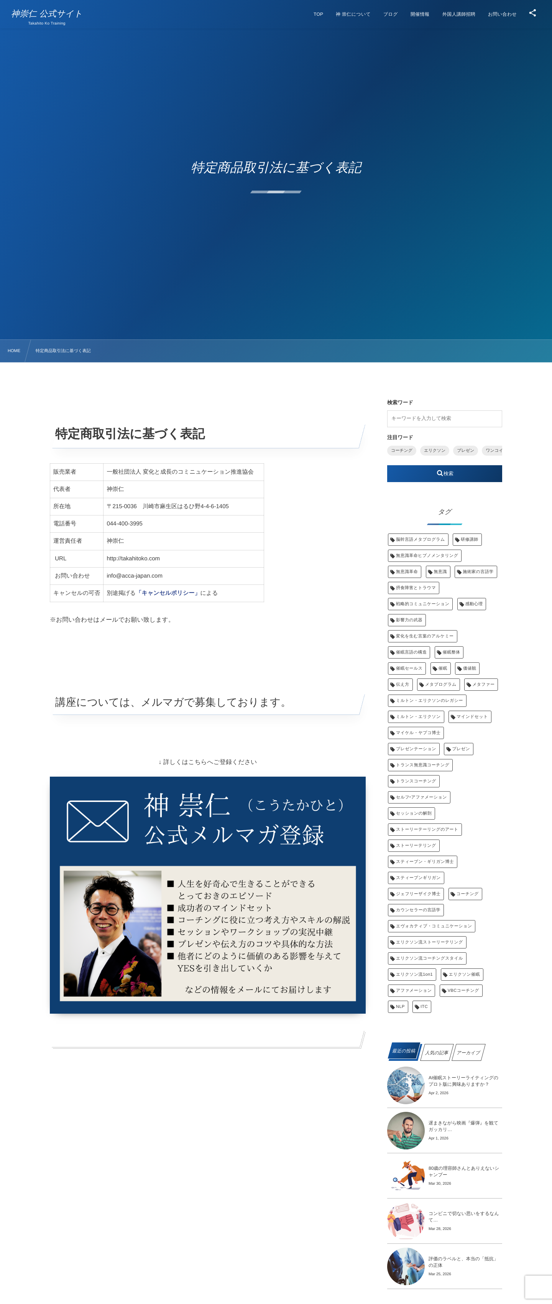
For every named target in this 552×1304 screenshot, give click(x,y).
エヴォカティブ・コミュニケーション (434, 926)
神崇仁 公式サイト (47, 14)
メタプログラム (441, 684)
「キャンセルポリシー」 (168, 593)
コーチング (401, 450)
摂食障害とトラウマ (416, 588)
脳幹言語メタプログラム (420, 539)
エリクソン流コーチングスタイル (429, 958)
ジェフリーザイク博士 (418, 894)
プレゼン (465, 450)
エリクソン (434, 450)
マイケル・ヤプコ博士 (418, 733)
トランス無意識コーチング (422, 765)
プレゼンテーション (416, 749)
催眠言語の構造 (411, 652)
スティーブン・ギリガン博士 (425, 861)
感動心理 (474, 604)
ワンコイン (496, 450)
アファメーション (414, 990)
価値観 (469, 668)
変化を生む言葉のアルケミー (425, 636)
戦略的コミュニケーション (422, 604)
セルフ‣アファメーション (421, 797)
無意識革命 (407, 572)
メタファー (483, 684)
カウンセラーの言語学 (418, 910)
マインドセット (472, 717)
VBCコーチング (463, 990)
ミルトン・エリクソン (418, 717)
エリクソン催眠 (464, 974)
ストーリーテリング (416, 845)
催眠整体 (451, 652)
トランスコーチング (416, 781)
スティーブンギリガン (418, 878)
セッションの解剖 (414, 813)
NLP (400, 1006)
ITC (424, 1006)
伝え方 (402, 684)
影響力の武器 (409, 620)
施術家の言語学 (478, 572)
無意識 (440, 572)
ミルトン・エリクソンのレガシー (429, 700)
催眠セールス (409, 668)
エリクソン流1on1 (414, 974)
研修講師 (469, 539)
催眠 (443, 668)
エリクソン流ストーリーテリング (429, 942)
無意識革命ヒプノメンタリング (427, 555)
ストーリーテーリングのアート (427, 829)
